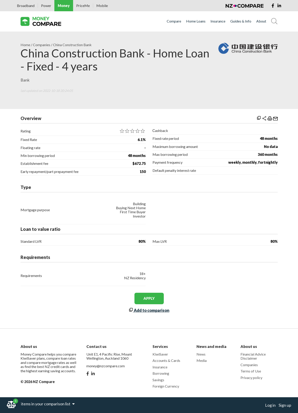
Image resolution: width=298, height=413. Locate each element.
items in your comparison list (48, 403)
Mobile (102, 5)
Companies (41, 45)
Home (25, 45)
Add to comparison (149, 310)
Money (64, 5)
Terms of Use (250, 371)
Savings (158, 380)
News (201, 354)
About (261, 21)
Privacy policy (251, 377)
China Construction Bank (72, 45)
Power (46, 5)
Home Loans (196, 21)
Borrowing (160, 373)
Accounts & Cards (166, 360)
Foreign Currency (165, 386)
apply (149, 298)
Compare (174, 21)
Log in (270, 405)
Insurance (217, 21)
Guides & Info (240, 21)
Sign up (285, 405)
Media (201, 360)
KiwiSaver (160, 354)
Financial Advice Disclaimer (253, 356)
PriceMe (83, 5)
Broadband (26, 5)
